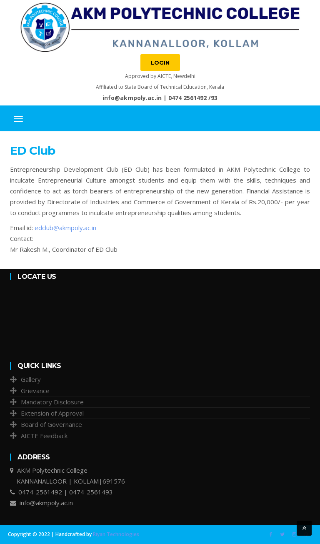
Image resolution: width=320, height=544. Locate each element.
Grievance (35, 390)
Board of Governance (51, 424)
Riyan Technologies (116, 534)
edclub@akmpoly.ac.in (65, 227)
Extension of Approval (52, 413)
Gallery (31, 379)
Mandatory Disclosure (52, 402)
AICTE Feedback (44, 435)
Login (160, 62)
